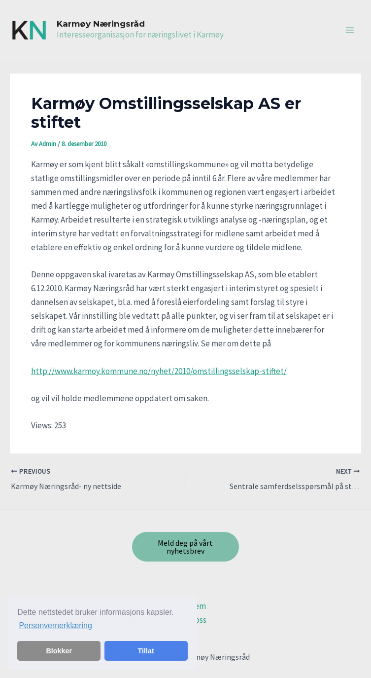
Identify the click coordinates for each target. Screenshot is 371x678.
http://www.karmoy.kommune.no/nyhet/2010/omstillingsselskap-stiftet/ (159, 371)
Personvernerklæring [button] (55, 625)
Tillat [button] (146, 651)
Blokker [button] (59, 651)
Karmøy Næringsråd (101, 24)
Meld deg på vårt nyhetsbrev (185, 547)
